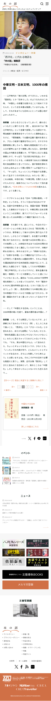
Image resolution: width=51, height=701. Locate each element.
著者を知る (27, 638)
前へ (13, 387)
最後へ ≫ (43, 390)
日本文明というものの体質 (25, 187)
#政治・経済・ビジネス (20, 71)
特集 (24, 651)
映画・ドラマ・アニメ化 (31, 648)
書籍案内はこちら (26, 574)
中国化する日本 (28, 404)
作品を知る (27, 641)
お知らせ (7, 644)
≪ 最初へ (7, 390)
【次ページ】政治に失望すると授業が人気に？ (23, 380)
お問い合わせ (8, 648)
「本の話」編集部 (11, 60)
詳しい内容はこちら (30, 426)
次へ (37, 387)
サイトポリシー (9, 634)
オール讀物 (22, 661)
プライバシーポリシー (12, 638)
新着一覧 (26, 634)
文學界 (10, 661)
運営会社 (7, 641)
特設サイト (27, 654)
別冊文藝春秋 (38, 661)
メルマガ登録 (25, 584)
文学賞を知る (28, 644)
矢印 (46, 488)
